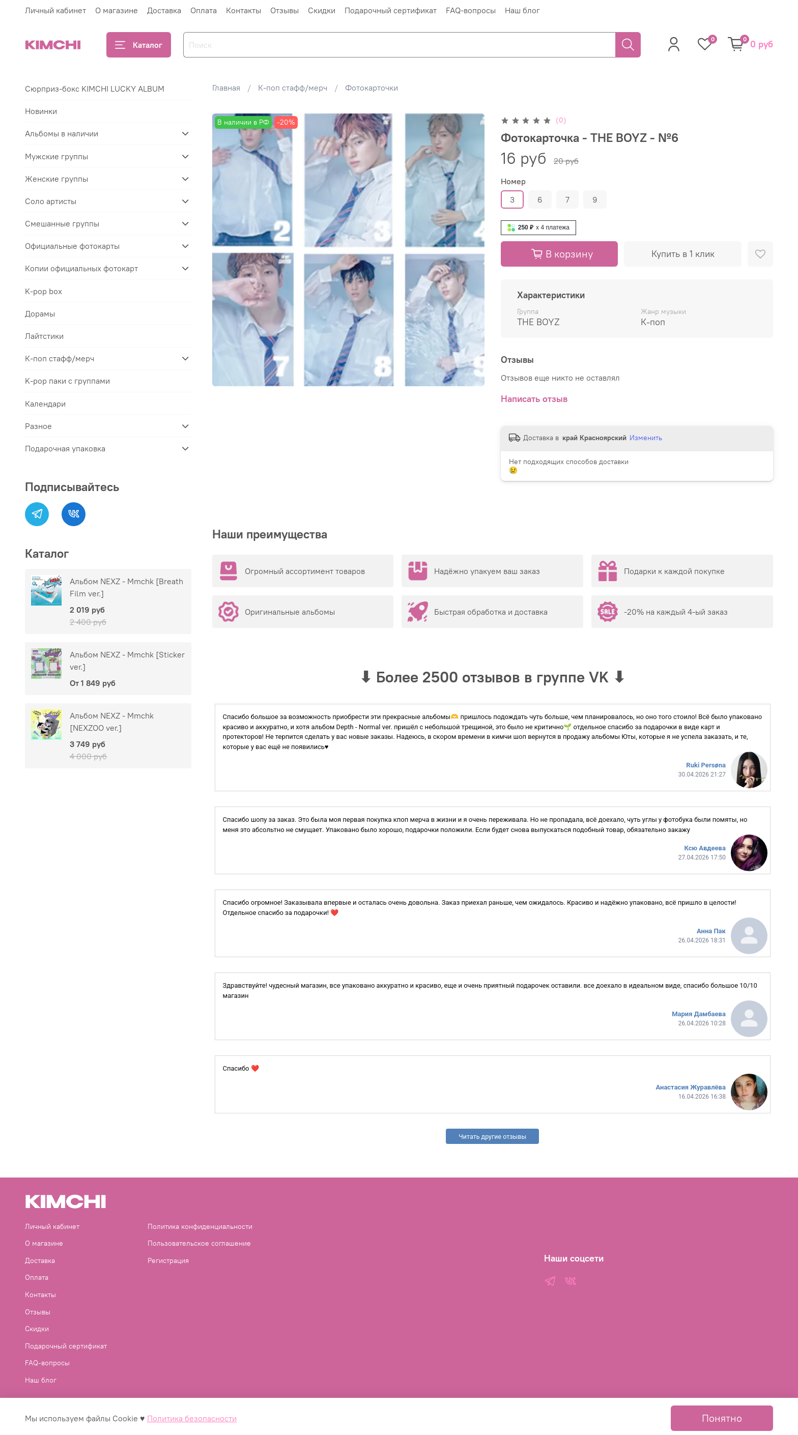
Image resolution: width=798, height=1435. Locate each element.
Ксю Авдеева (704, 848)
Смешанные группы (62, 223)
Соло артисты (50, 201)
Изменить (646, 437)
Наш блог (522, 10)
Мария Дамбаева (699, 1014)
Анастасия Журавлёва (691, 1087)
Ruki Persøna (706, 765)
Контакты (243, 10)
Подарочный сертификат (391, 10)
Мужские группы (56, 156)
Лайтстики (44, 336)
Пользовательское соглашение (199, 1243)
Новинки (41, 111)
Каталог (138, 45)
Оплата (203, 10)
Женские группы (56, 179)
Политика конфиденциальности (200, 1226)
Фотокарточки (371, 87)
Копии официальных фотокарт (81, 268)
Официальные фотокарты (72, 246)
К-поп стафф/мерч (292, 87)
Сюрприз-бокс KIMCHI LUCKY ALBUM (94, 88)
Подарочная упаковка (65, 448)
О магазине (116, 10)
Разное (38, 426)
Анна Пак (711, 931)
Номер (513, 181)
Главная (226, 87)
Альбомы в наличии (61, 133)
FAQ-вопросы (471, 10)
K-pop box (43, 291)
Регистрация (168, 1260)
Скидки (321, 10)
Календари (45, 403)
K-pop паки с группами (67, 381)
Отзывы (284, 10)
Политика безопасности (192, 1418)
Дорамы (40, 313)
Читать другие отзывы (492, 1136)
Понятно (722, 1418)
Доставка (164, 10)
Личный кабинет (55, 10)
